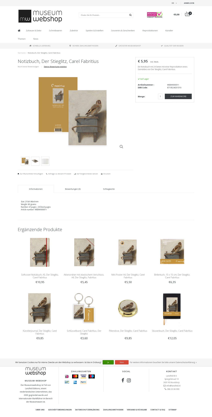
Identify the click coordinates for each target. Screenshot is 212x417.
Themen (22, 38)
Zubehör (74, 30)
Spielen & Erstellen (94, 30)
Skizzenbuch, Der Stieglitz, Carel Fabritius (172, 330)
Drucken (106, 174)
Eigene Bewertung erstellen (55, 66)
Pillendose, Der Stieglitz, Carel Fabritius (128, 330)
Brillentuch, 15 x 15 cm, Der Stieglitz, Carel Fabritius (172, 276)
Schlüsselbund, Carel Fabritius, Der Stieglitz (84, 332)
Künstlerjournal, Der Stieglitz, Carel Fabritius (40, 332)
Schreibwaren (55, 30)
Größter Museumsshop (128, 46)
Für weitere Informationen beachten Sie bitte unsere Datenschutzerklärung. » (163, 362)
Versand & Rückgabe (137, 409)
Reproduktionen (150, 30)
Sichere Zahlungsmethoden (84, 46)
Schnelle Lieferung (39, 46)
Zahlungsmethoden (113, 409)
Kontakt (171, 371)
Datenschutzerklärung (87, 409)
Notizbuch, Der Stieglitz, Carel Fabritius (44, 53)
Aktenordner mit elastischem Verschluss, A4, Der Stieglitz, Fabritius (84, 276)
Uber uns (40, 409)
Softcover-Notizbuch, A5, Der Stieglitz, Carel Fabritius (39, 276)
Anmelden (189, 3)
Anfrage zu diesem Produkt (59, 174)
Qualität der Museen (172, 46)
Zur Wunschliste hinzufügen (31, 174)
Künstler (169, 30)
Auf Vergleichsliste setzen (87, 174)
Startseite (22, 53)
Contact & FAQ (157, 409)
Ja (108, 362)
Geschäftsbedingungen (60, 409)
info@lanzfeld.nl (173, 385)
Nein (122, 362)
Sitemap (172, 409)
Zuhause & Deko (33, 30)
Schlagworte (109, 189)
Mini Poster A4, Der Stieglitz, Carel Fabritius (128, 276)
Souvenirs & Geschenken (123, 30)
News (35, 38)
